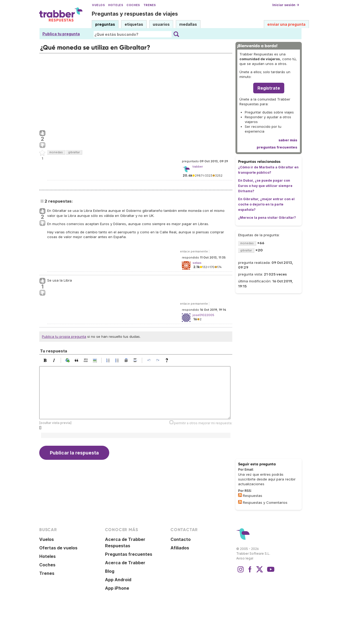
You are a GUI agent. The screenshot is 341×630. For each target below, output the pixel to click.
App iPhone (117, 588)
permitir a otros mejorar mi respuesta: (203, 423)
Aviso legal (244, 558)
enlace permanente (194, 251)
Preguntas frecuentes (128, 554)
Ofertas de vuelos (58, 547)
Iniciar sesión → (285, 5)
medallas (188, 24)
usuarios (161, 24)
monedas (56, 152)
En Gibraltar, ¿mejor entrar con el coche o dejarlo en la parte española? (266, 204)
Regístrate (268, 88)
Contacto (180, 539)
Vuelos (98, 5)
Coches (133, 5)
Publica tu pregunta (61, 34)
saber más (287, 140)
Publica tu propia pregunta (64, 336)
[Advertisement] (135, 90)
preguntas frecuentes (277, 147)
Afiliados (179, 547)
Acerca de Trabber (125, 562)
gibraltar (74, 152)
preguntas (105, 24)
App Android (118, 579)
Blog (109, 571)
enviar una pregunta (286, 24)
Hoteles (115, 5)
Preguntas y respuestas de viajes (135, 14)
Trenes (149, 5)
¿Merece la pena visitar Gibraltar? (267, 218)
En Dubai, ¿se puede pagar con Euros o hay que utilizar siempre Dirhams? (265, 185)
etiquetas (134, 24)
